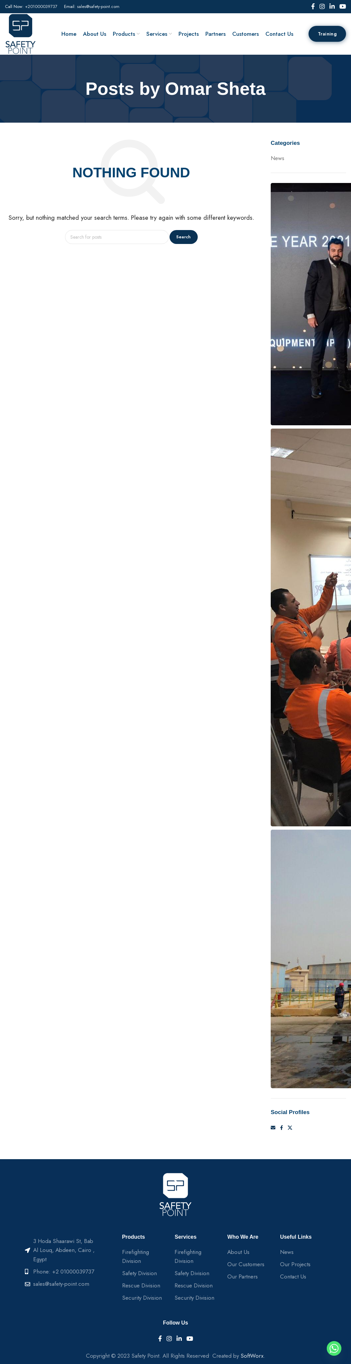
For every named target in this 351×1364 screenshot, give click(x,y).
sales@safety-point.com (98, 6)
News (277, 158)
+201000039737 (41, 6)
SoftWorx (252, 1356)
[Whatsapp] (334, 1348)
